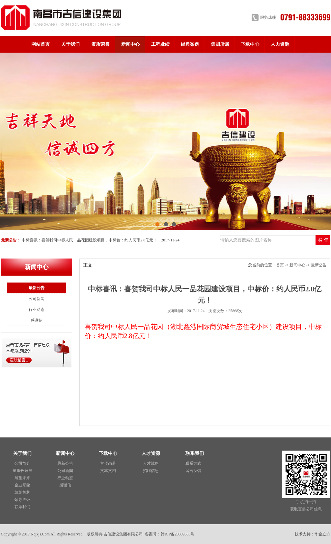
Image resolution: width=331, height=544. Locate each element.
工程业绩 (160, 44)
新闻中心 (130, 44)
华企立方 (322, 534)
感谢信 (36, 320)
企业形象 (22, 485)
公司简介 (22, 463)
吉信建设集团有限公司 (123, 534)
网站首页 (40, 44)
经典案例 (190, 44)
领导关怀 (22, 499)
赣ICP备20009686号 (178, 534)
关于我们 (70, 44)
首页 (280, 265)
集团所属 (220, 44)
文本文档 (108, 470)
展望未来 (22, 478)
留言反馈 (193, 470)
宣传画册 (108, 463)
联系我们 (22, 507)
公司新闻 (36, 298)
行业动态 (36, 309)
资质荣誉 (100, 44)
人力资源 (280, 44)
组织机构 (22, 492)
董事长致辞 (22, 470)
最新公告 (36, 287)
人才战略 (151, 463)
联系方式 (193, 463)
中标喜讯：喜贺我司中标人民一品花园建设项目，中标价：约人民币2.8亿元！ (89, 240)
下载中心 (250, 44)
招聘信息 (151, 470)
